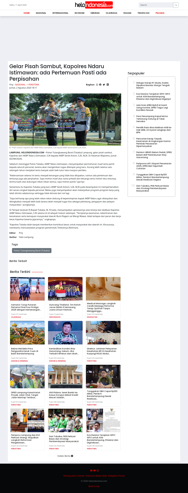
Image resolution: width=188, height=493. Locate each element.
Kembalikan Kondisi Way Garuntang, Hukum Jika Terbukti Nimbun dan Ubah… (64, 351)
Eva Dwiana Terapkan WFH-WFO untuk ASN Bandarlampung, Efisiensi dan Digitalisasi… (102, 439)
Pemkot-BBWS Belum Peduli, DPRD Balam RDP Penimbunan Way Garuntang (154, 155)
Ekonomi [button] (79, 12)
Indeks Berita (65, 455)
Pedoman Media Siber (96, 475)
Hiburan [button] (95, 12)
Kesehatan (92, 317)
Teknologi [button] (143, 12)
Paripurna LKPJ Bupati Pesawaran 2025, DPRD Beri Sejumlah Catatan (153, 166)
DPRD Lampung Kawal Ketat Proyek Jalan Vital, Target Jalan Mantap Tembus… (25, 395)
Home (27, 12)
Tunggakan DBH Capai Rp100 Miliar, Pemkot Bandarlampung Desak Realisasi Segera (152, 177)
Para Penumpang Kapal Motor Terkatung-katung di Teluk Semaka (152, 119)
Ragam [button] (127, 12)
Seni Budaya (54, 317)
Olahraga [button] (111, 12)
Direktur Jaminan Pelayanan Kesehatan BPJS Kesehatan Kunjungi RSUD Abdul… (102, 351)
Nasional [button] (41, 12)
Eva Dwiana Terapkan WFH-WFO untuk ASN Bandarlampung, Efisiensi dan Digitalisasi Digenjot (153, 96)
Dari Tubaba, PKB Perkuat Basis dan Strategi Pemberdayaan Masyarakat (64, 439)
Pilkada (160, 12)
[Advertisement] (94, 39)
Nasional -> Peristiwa (27, 84)
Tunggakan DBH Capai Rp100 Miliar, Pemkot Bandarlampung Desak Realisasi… (102, 395)
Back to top (94, 486)
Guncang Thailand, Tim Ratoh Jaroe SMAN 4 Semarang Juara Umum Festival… (65, 307)
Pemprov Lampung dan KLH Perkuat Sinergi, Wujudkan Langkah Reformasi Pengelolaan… (25, 439)
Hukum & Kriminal (19, 361)
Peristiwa (91, 361)
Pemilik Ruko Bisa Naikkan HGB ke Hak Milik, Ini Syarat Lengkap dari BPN (153, 130)
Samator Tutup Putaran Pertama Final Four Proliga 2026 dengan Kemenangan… (26, 307)
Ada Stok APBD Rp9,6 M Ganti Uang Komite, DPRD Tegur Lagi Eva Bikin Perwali (152, 108)
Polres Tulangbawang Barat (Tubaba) (32, 250)
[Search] (156, 4)
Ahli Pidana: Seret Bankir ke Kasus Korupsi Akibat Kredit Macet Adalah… (63, 395)
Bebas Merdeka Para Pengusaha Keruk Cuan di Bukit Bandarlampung (24, 351)
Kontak (81, 475)
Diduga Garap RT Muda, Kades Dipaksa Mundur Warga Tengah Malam (153, 85)
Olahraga (16, 317)
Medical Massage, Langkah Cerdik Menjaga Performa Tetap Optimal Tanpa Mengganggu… (101, 307)
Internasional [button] (60, 12)
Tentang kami (70, 475)
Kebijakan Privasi (116, 475)
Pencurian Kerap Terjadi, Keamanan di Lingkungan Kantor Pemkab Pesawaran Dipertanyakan (153, 142)
